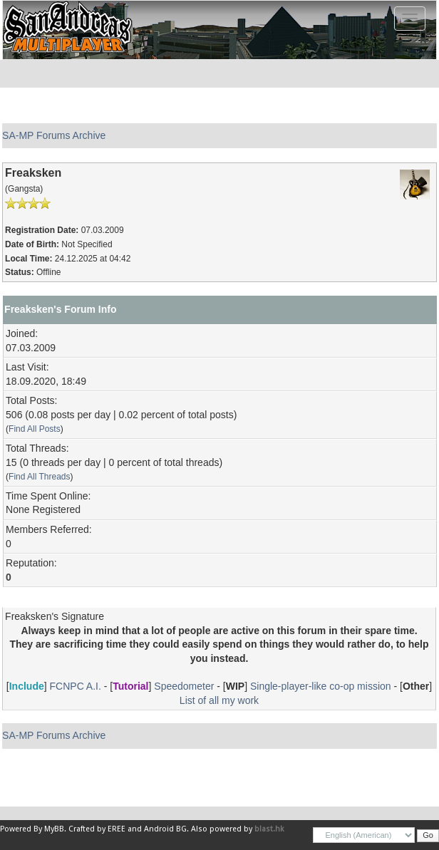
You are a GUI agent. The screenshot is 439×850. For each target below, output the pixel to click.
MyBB (54, 829)
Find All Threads (39, 477)
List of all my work (219, 700)
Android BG (165, 829)
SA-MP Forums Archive (53, 135)
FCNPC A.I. (75, 686)
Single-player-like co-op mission (320, 686)
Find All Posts (35, 429)
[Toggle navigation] (409, 18)
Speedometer (184, 686)
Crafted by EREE (96, 829)
